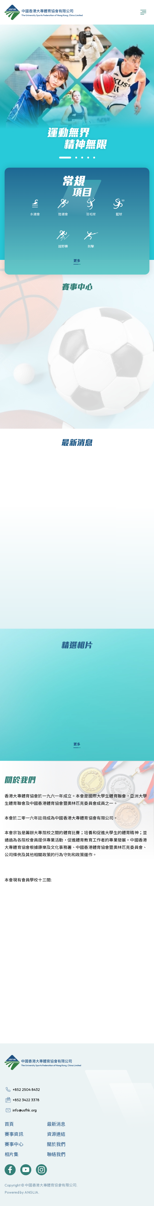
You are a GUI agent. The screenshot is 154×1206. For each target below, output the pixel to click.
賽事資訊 (14, 1134)
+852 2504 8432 (26, 1089)
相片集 (12, 1154)
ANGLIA (31, 1192)
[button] (65, 157)
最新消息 (56, 1124)
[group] (77, 161)
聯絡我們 (56, 1154)
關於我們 (56, 1144)
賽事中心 (14, 1144)
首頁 (9, 1124)
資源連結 (56, 1134)
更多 (76, 260)
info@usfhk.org (25, 1110)
